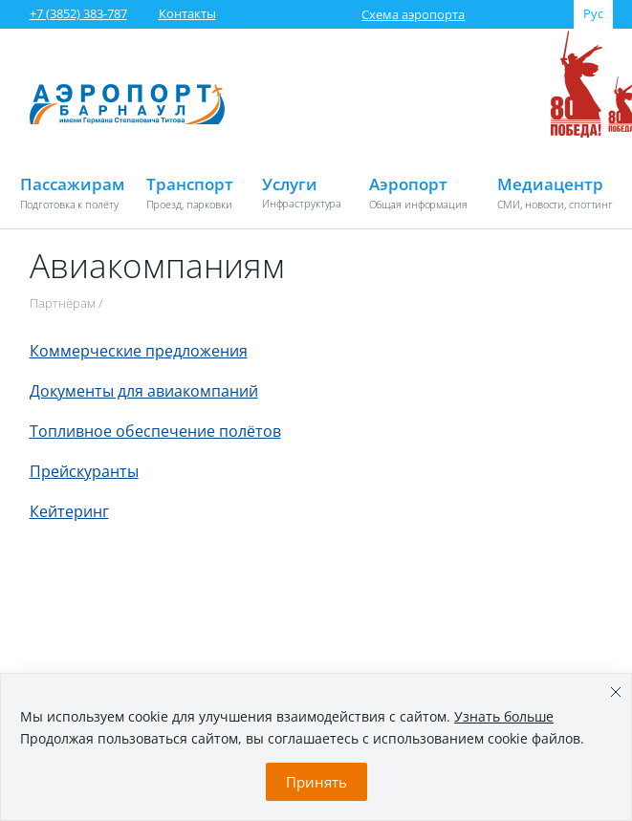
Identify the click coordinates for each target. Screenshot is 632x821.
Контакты (187, 13)
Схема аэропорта (413, 14)
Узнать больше (504, 716)
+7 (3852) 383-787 (78, 13)
